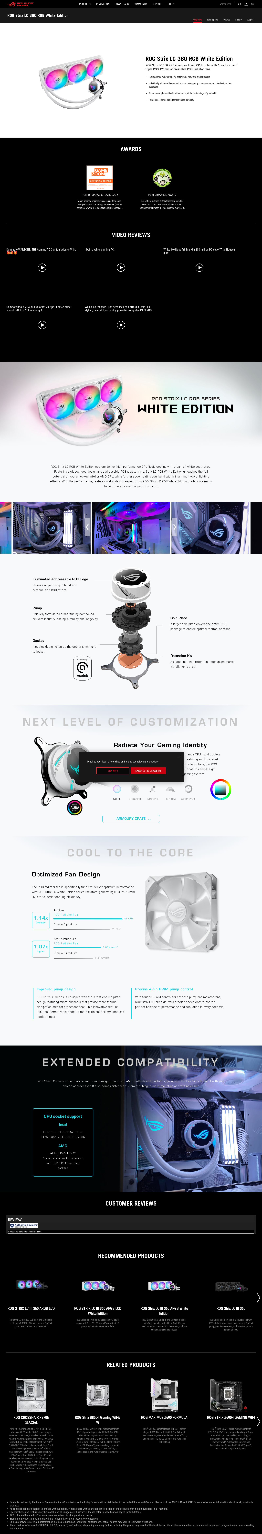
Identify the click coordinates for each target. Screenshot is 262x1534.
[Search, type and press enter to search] (239, 4)
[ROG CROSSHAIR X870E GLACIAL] (31, 1401)
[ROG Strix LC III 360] (231, 1292)
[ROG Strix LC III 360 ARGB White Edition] (164, 1292)
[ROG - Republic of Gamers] (20, 4)
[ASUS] (225, 4)
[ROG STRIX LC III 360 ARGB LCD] (31, 1292)
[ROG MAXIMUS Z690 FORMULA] (164, 1401)
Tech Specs (212, 19)
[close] (179, 756)
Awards (226, 19)
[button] (72, 4)
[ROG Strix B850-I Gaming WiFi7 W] (97, 1401)
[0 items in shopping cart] (253, 4)
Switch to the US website (148, 770)
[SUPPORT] (165, 4)
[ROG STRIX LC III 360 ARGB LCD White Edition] (97, 1292)
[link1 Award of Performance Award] (162, 187)
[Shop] (184, 4)
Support (250, 19)
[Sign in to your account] (246, 4)
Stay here (113, 770)
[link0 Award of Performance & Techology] (100, 187)
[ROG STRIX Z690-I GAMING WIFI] (231, 1401)
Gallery (238, 19)
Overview (197, 19)
